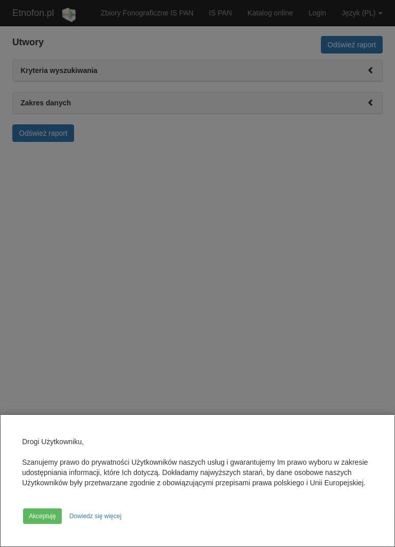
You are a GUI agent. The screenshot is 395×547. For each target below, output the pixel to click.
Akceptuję (42, 516)
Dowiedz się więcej (95, 516)
